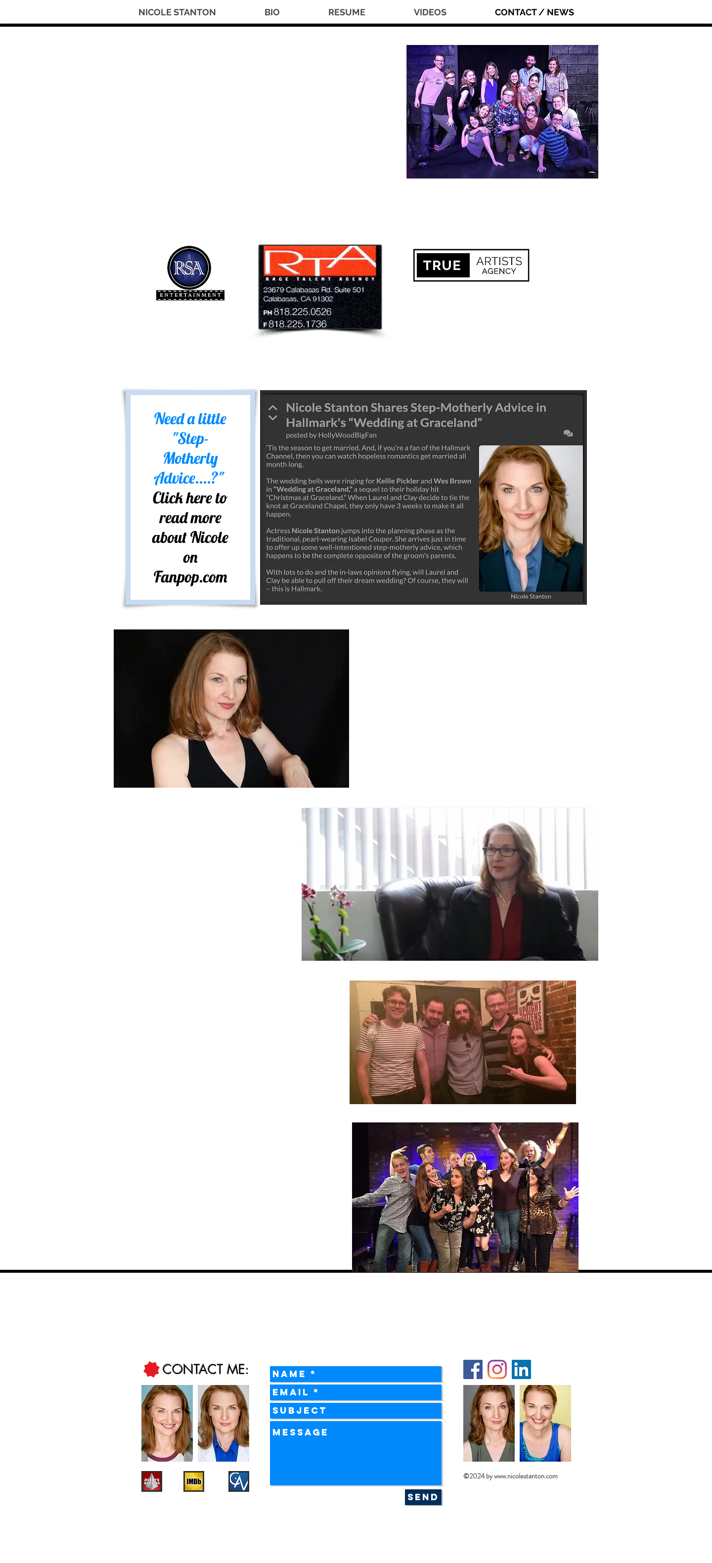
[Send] (423, 1497)
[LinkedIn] (521, 1369)
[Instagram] (497, 1369)
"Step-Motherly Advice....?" (190, 458)
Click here (182, 497)
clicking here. (246, 933)
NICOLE (219, 83)
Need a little (190, 418)
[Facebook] (473, 1369)
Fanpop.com (190, 576)
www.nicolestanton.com (526, 1476)
